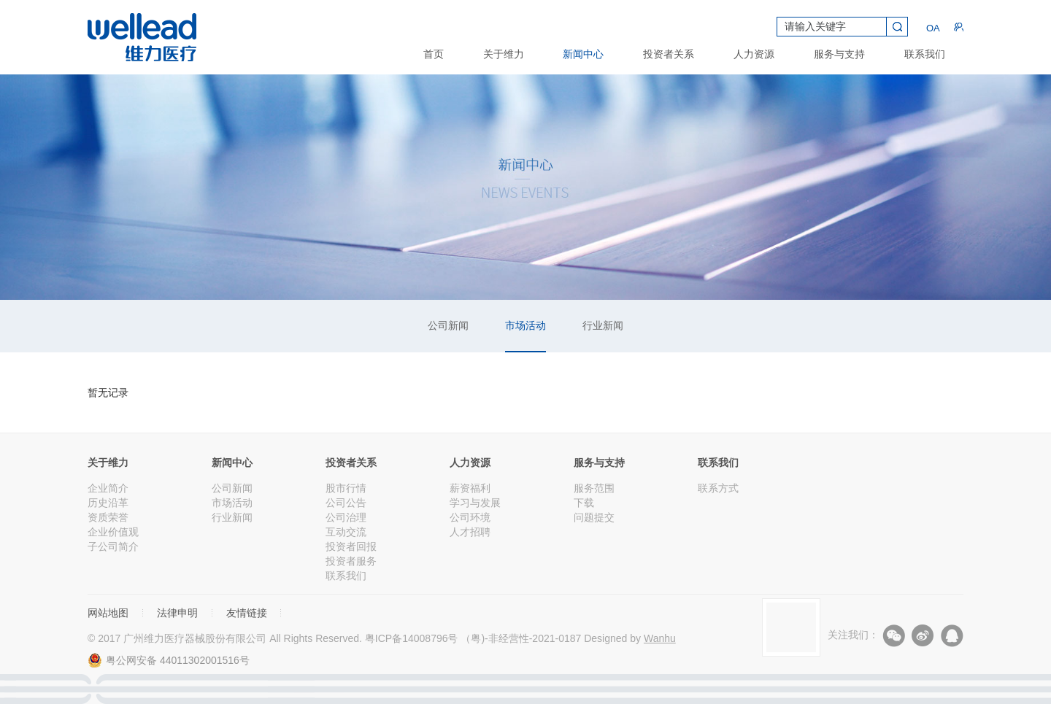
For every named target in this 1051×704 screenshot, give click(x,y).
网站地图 (108, 613)
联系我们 (924, 54)
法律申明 (177, 613)
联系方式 (718, 488)
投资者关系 (668, 54)
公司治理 (346, 517)
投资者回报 (351, 546)
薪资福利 (470, 488)
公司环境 (470, 517)
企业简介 (108, 488)
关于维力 (503, 54)
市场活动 (525, 325)
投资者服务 (351, 561)
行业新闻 (602, 325)
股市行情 (346, 488)
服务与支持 (839, 54)
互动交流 (346, 532)
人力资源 (754, 54)
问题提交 (594, 517)
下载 (584, 502)
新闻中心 (583, 54)
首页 (433, 54)
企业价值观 (113, 532)
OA (931, 27)
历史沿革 (108, 502)
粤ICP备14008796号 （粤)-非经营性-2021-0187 (473, 638)
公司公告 (346, 502)
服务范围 (594, 488)
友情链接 (246, 613)
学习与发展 (475, 502)
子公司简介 (113, 546)
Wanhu (660, 638)
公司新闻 (448, 325)
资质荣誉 (108, 517)
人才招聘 (470, 532)
